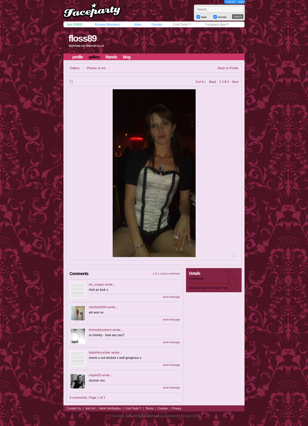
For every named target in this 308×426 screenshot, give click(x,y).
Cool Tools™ (182, 24)
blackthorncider (100, 352)
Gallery (75, 68)
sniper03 (95, 375)
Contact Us (74, 408)
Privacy (177, 408)
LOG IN (230, 2)
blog (126, 57)
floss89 (82, 38)
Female (156, 24)
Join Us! (90, 408)
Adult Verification (110, 408)
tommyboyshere (100, 329)
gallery (94, 57)
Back (212, 81)
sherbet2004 (98, 307)
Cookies (162, 408)
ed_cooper (96, 284)
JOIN (240, 2)
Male (137, 24)
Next (235, 81)
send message (171, 296)
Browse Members (107, 24)
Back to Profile (228, 68)
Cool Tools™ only (218, 287)
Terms (149, 408)
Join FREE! (74, 24)
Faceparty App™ (217, 24)
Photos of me (96, 68)
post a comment (170, 273)
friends (111, 57)
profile (77, 57)
